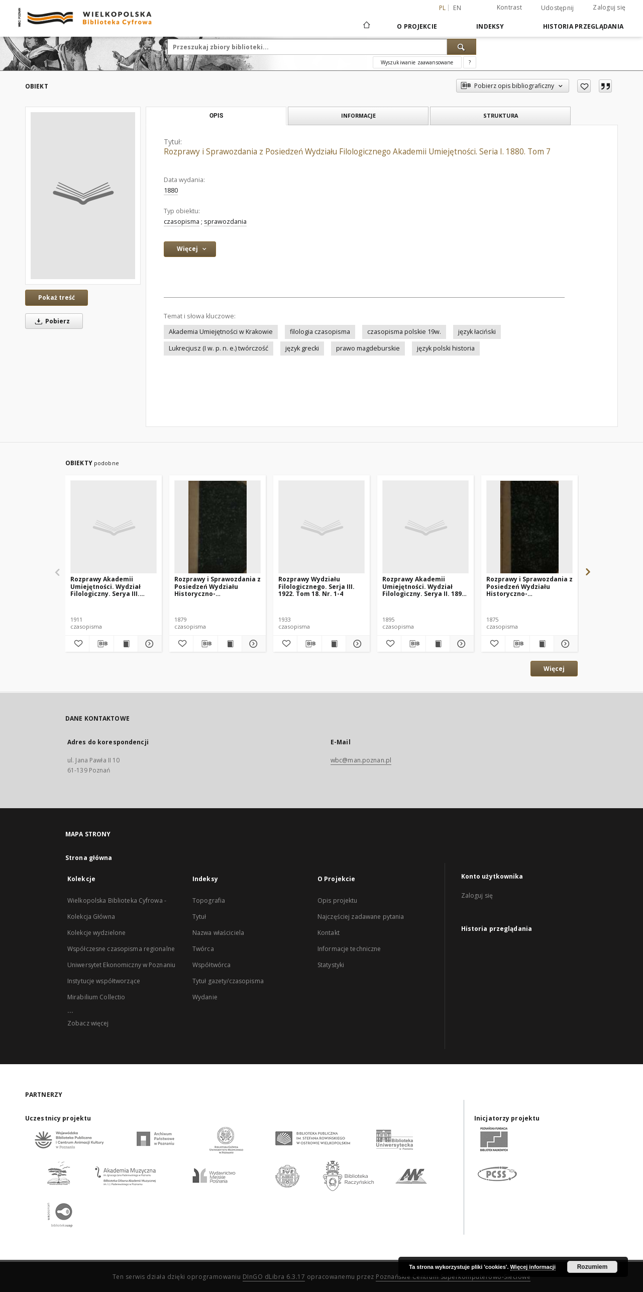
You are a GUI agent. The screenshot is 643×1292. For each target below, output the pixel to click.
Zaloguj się (609, 7)
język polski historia (446, 348)
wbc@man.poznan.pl (361, 760)
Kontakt (328, 932)
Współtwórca (211, 965)
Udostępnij (557, 8)
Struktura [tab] (500, 115)
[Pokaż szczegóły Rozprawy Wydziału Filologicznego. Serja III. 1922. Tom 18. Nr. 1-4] (356, 643)
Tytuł (199, 916)
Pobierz (51, 321)
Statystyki (330, 965)
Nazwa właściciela (218, 932)
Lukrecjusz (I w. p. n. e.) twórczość (218, 348)
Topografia (208, 900)
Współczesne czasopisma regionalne (121, 948)
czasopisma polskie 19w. (404, 331)
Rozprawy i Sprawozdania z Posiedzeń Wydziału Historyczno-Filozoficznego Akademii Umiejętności (217, 586)
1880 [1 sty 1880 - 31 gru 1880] (171, 190)
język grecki (302, 348)
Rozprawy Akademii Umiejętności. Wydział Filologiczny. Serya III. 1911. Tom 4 (105, 586)
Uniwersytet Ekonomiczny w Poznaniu (121, 965)
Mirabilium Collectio (96, 997)
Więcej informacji (533, 1267)
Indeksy (490, 26)
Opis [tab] (216, 115)
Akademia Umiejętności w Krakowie (221, 331)
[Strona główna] (366, 26)
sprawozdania (225, 221)
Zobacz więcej (88, 1023)
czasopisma (181, 221)
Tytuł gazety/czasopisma (228, 981)
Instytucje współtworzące (103, 981)
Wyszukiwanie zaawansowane (417, 62)
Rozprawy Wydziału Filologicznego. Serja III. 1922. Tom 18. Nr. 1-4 (316, 586)
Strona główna (89, 857)
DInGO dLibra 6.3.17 (274, 1276)
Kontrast (509, 7)
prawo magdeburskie (368, 348)
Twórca (203, 948)
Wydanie (205, 997)
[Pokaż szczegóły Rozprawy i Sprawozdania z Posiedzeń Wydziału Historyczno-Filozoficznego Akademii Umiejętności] (252, 643)
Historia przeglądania (583, 26)
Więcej (554, 668)
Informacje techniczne (349, 948)
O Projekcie (417, 26)
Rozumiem (592, 1266)
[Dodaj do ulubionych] (584, 86)
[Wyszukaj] (461, 47)
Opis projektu (337, 900)
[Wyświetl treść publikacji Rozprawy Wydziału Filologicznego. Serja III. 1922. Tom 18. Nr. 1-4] (334, 643)
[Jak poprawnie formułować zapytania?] (469, 62)
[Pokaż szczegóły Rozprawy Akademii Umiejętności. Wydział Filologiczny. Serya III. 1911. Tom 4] (148, 643)
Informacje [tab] (358, 115)
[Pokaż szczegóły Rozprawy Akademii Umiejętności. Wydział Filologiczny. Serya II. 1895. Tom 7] (460, 643)
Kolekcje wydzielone (96, 932)
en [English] (457, 8)
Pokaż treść (56, 297)
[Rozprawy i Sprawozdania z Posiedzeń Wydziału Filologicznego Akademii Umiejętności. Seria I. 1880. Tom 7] (83, 195)
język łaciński (477, 331)
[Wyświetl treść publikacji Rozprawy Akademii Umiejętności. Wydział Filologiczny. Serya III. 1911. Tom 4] (126, 643)
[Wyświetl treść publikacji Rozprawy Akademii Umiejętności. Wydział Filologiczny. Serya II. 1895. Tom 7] (438, 643)
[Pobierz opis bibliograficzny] (101, 643)
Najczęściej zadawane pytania (360, 916)
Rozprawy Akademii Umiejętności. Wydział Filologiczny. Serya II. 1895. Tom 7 (424, 586)
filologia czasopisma (320, 331)
